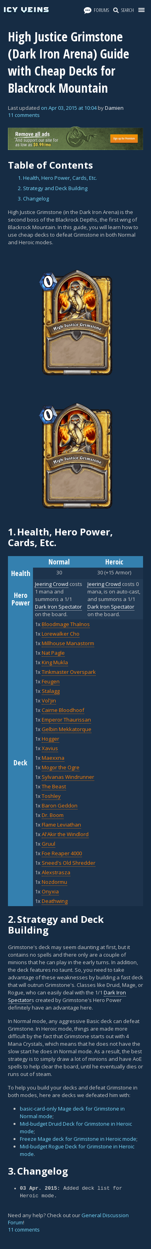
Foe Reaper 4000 (62, 853)
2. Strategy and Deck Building (52, 188)
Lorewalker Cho (60, 633)
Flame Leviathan (61, 824)
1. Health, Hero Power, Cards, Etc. (57, 177)
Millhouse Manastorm (68, 643)
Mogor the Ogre (60, 767)
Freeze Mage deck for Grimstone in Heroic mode (78, 1138)
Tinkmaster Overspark (69, 671)
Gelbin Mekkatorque (66, 729)
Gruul (48, 843)
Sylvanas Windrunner (68, 776)
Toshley (51, 796)
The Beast (54, 786)
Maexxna (53, 757)
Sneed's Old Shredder (68, 862)
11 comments (24, 115)
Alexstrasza (56, 872)
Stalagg (51, 691)
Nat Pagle (53, 652)
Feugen (51, 681)
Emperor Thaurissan (66, 719)
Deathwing (55, 901)
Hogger (50, 738)
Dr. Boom (53, 815)
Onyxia (50, 891)
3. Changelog (33, 198)
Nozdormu (54, 881)
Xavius (50, 748)
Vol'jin (49, 700)
